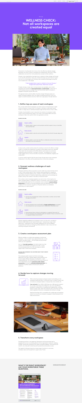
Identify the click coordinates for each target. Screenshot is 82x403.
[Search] (67, 4)
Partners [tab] (42, 3)
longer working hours (49, 204)
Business (9, 7)
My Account (73, 3)
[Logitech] (10, 3)
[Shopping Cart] (77, 4)
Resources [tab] (35, 3)
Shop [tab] (18, 3)
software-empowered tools (38, 263)
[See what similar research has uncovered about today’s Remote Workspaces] (33, 252)
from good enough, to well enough (40, 88)
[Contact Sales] (71, 7)
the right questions (28, 244)
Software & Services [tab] (26, 3)
